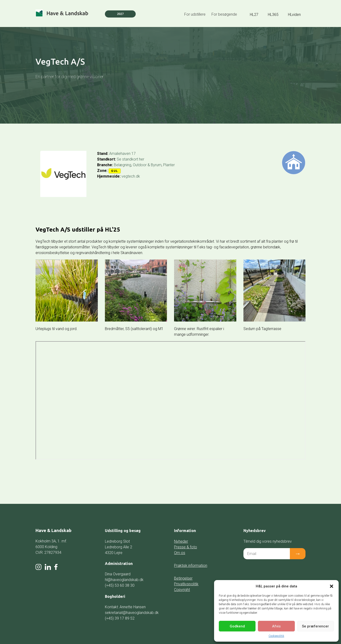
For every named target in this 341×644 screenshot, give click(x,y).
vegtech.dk (130, 176)
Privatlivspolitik (186, 584)
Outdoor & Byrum (147, 165)
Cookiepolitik (276, 636)
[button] (331, 586)
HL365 (273, 14)
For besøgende (224, 14)
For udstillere (195, 14)
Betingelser (183, 578)
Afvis (276, 626)
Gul (114, 171)
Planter (169, 165)
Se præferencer (315, 626)
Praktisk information (190, 565)
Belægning (122, 165)
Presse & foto (185, 547)
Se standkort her (130, 159)
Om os (179, 552)
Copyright (182, 589)
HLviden (294, 14)
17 (133, 153)
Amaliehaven (119, 153)
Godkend (237, 626)
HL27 (254, 14)
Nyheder (181, 541)
